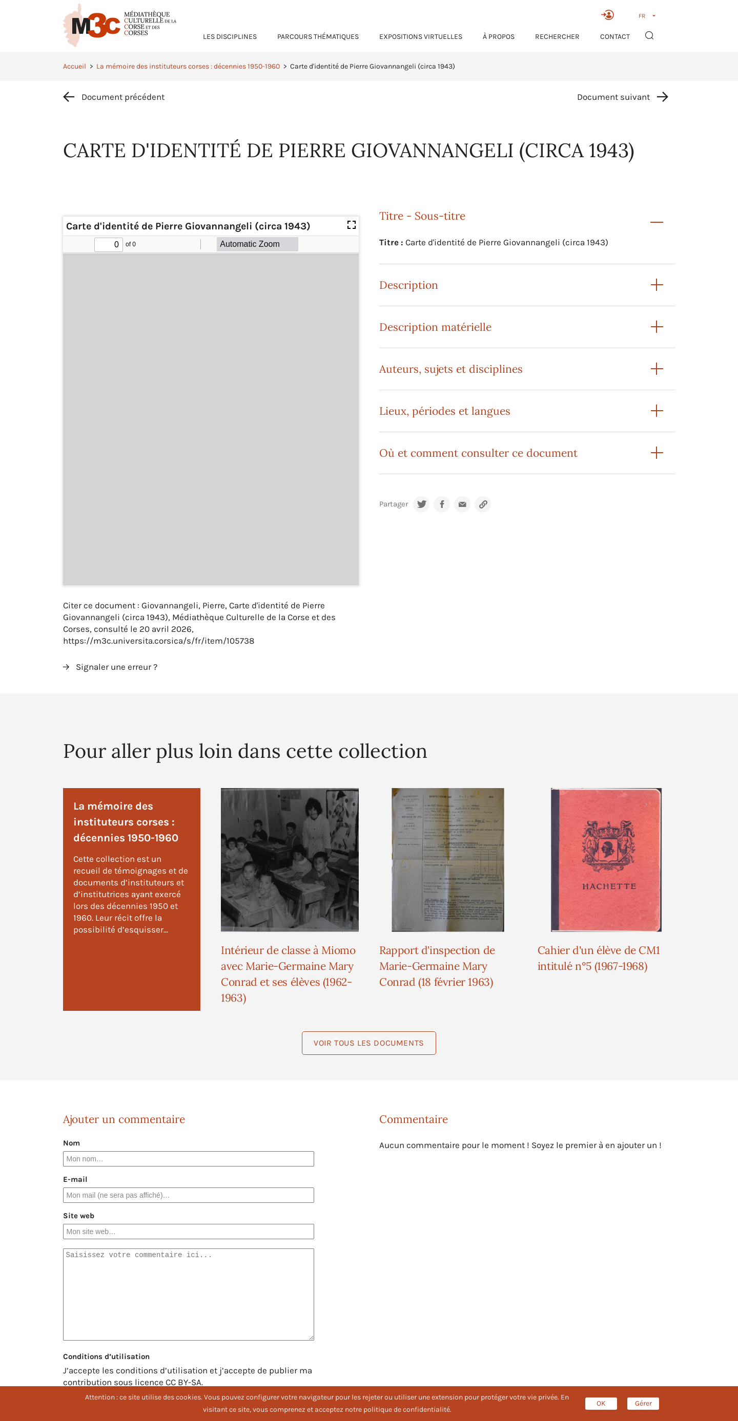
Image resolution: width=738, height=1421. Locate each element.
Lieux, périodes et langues (444, 411)
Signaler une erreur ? (116, 667)
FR (642, 15)
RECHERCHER (557, 36)
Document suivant (613, 97)
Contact (615, 36)
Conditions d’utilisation (106, 1356)
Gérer (643, 1403)
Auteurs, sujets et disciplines (451, 369)
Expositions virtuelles (420, 36)
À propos (499, 36)
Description (408, 285)
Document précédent (123, 97)
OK (601, 1403)
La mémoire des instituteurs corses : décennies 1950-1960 (188, 66)
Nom (71, 1143)
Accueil (74, 66)
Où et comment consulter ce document (478, 453)
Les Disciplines (230, 36)
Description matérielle (435, 327)
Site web (78, 1215)
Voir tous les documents (369, 1043)
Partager (393, 504)
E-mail (75, 1179)
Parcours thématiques (318, 36)
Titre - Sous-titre (422, 216)
